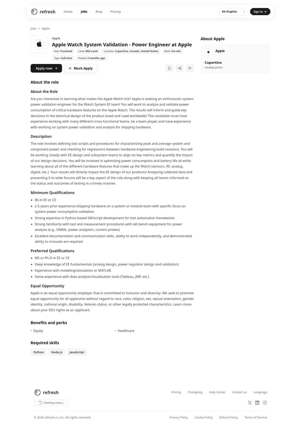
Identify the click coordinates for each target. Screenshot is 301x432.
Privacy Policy (178, 417)
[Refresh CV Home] (43, 11)
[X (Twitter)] (250, 403)
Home (68, 11)
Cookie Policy (204, 417)
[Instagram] (265, 402)
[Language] (233, 11)
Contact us (239, 392)
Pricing (115, 11)
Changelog (195, 392)
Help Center (217, 392)
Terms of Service (256, 417)
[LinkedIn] (257, 403)
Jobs (84, 11)
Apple (46, 28)
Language (260, 392)
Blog (98, 11)
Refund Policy (228, 417)
